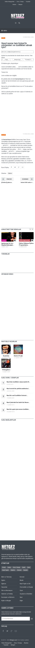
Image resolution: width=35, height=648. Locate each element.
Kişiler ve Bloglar (6, 600)
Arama (14, 4)
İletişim (20, 4)
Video (9, 567)
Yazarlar (28, 1)
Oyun (21, 590)
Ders (28, 567)
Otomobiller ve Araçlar (26, 587)
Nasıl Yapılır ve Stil (24, 240)
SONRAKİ (28, 179)
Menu (5, 30)
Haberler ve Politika (7, 594)
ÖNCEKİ (6, 179)
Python (10, 173)
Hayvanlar (4, 587)
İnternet (19, 570)
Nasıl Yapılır (5, 570)
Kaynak (25, 570)
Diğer (21, 600)
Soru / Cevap (20, 1)
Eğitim (3, 580)
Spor (21, 597)
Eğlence (3, 583)
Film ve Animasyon (7, 590)
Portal (3, 567)
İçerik (23, 567)
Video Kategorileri (9, 1)
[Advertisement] (17, 113)
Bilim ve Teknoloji (6, 577)
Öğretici (13, 570)
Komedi (22, 577)
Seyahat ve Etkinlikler (26, 594)
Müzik (4, 240)
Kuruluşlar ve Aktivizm (7, 597)
